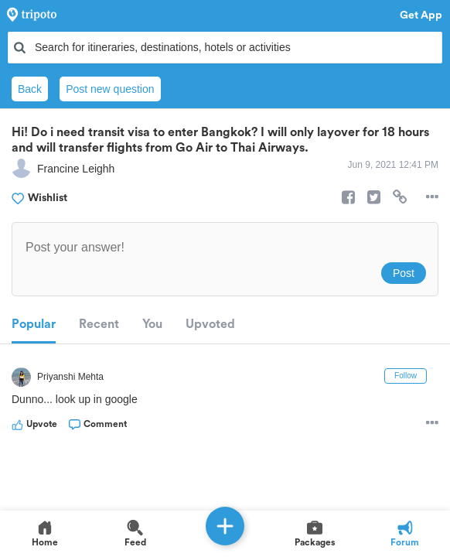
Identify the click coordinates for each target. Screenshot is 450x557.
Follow (405, 375)
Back (30, 89)
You (152, 324)
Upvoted (210, 324)
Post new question (110, 89)
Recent (99, 324)
